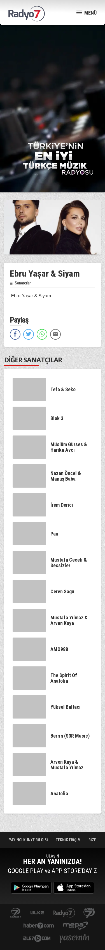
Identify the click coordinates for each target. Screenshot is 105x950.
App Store (73, 888)
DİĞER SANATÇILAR (33, 359)
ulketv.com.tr (37, 913)
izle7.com (36, 938)
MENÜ (86, 12)
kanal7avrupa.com (89, 913)
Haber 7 (39, 926)
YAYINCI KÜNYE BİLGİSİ (29, 840)
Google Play (31, 888)
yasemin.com (74, 938)
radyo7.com (64, 913)
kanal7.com (16, 913)
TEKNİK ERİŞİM (68, 840)
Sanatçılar (23, 283)
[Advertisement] (52, 83)
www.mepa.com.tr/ (75, 926)
